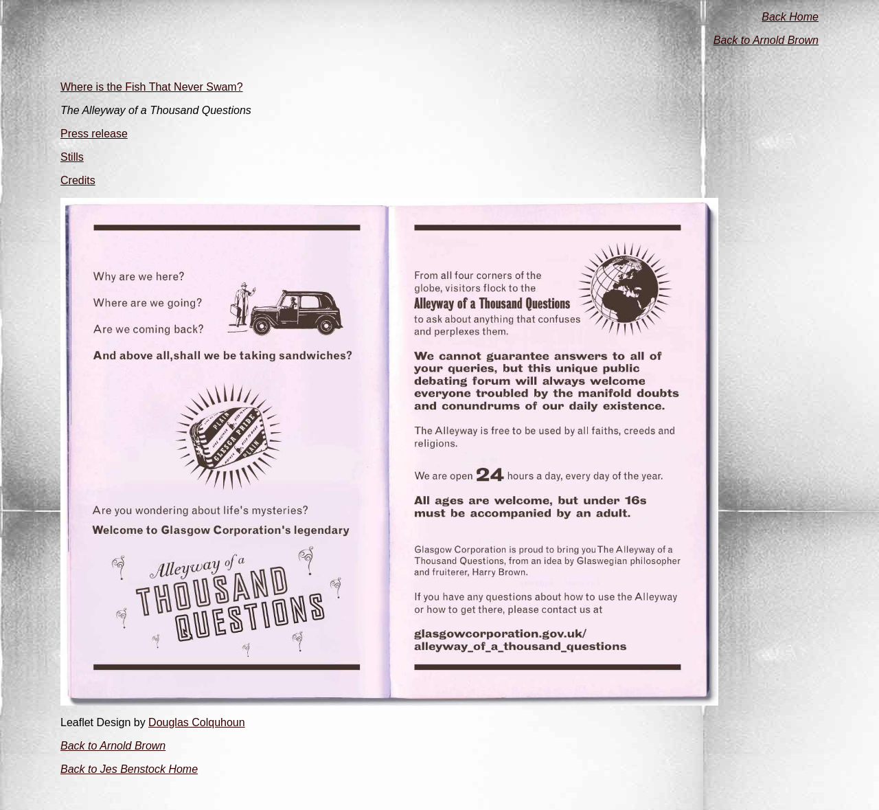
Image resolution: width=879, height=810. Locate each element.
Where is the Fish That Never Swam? (151, 87)
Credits (77, 180)
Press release (94, 133)
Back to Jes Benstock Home (129, 769)
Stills (72, 157)
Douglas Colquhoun (196, 722)
